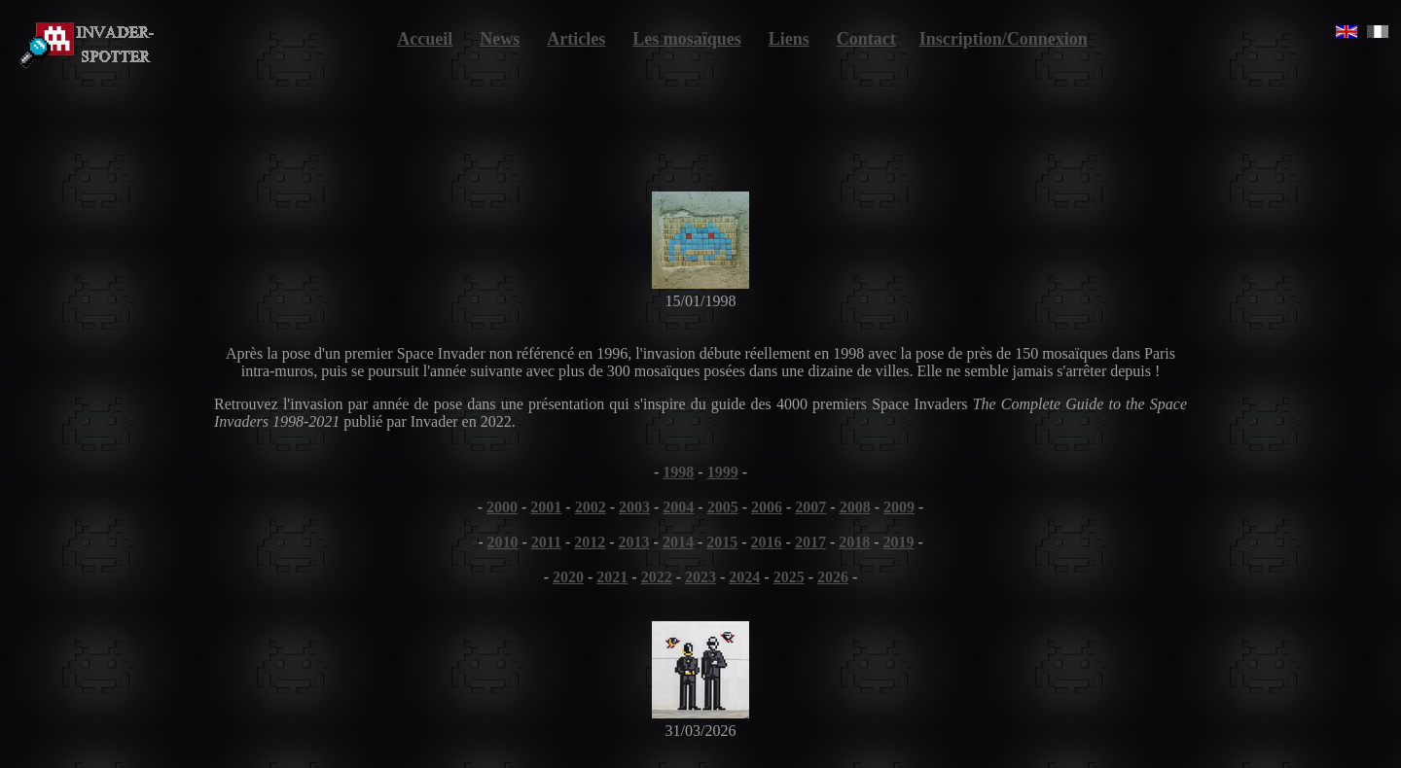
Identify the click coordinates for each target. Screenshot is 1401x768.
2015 (721, 542)
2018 (854, 542)
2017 (810, 542)
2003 (634, 507)
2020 (568, 577)
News (500, 39)
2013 (634, 542)
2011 (546, 542)
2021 (612, 577)
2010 (502, 542)
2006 (766, 507)
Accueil (424, 39)
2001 (545, 507)
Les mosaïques (686, 39)
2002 (590, 507)
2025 (789, 577)
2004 (678, 507)
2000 (502, 507)
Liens (789, 39)
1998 (678, 472)
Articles (576, 39)
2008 (855, 507)
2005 (722, 507)
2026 (832, 577)
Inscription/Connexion (1003, 39)
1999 (722, 472)
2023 (700, 577)
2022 (656, 577)
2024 (744, 577)
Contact (866, 39)
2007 (810, 507)
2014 (678, 542)
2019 (899, 542)
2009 (899, 507)
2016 (766, 542)
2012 (589, 542)
